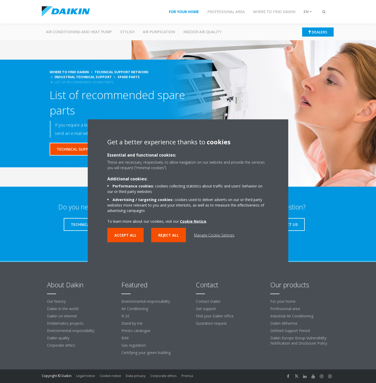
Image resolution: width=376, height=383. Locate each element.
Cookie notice (110, 375)
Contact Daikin (208, 301)
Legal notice (85, 375)
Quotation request (211, 323)
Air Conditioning (134, 308)
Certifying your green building (146, 352)
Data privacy (136, 375)
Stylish (127, 31)
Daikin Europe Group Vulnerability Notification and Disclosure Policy (298, 340)
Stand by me (132, 323)
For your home (283, 301)
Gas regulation (133, 345)
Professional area (285, 308)
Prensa (187, 375)
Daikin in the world (62, 308)
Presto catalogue (135, 330)
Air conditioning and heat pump (79, 31)
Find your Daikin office (215, 315)
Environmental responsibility (70, 330)
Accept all (125, 234)
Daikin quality (58, 337)
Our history (56, 301)
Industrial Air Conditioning (291, 315)
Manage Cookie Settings (214, 234)
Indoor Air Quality (202, 31)
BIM (124, 337)
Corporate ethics (61, 345)
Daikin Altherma (283, 323)
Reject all (168, 234)
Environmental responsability (145, 301)
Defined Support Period (290, 330)
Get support (206, 308)
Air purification (159, 31)
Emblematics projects (65, 323)
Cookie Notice (193, 221)
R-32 (125, 315)
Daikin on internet (62, 315)
